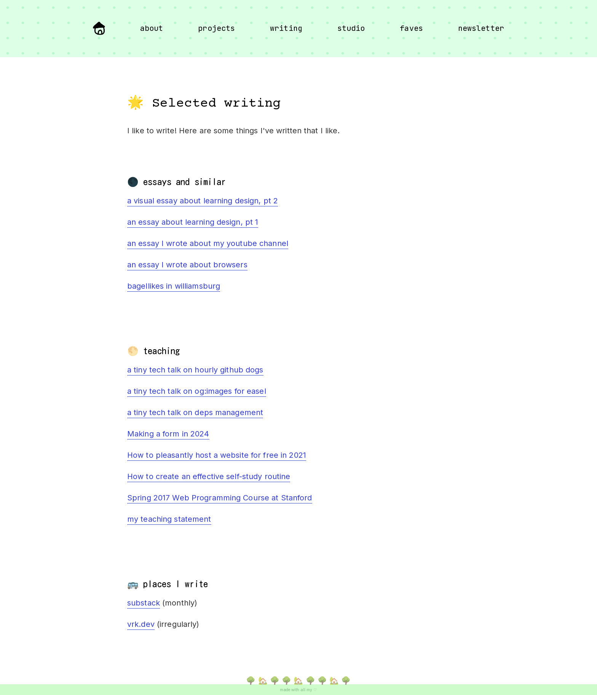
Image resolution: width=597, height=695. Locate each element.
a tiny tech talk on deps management (195, 412)
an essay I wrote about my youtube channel (207, 243)
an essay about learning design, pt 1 (192, 222)
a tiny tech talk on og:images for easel (196, 391)
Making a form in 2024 (168, 433)
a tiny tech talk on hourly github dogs (195, 369)
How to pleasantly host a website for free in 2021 (216, 455)
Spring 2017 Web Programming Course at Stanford (219, 497)
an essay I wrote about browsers (187, 264)
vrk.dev (141, 624)
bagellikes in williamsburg (173, 286)
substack (143, 602)
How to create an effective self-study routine (208, 476)
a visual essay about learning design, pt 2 (202, 200)
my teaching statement (169, 519)
